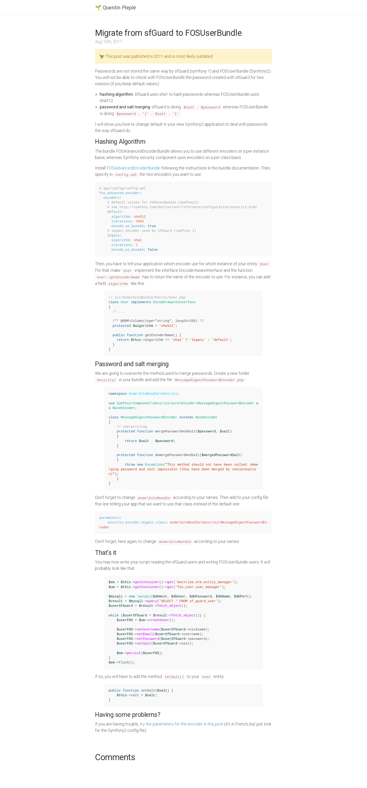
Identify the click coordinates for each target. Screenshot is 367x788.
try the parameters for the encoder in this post (181, 724)
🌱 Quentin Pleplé (115, 7)
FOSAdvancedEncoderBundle (133, 168)
